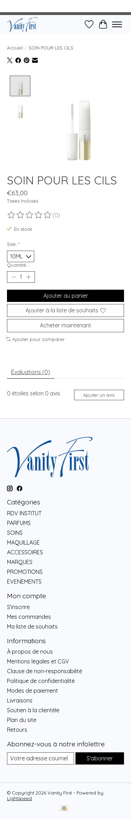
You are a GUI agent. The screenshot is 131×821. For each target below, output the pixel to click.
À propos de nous (30, 650)
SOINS (15, 532)
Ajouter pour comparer (35, 338)
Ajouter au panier (65, 294)
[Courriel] (40, 758)
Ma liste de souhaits (32, 625)
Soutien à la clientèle (33, 709)
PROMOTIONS (25, 571)
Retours (17, 728)
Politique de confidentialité (41, 680)
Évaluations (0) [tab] (30, 371)
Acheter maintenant (65, 324)
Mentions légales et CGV (38, 660)
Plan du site (21, 719)
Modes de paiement (32, 689)
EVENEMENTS (24, 580)
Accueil (15, 48)
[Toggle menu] (117, 24)
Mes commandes (29, 616)
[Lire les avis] (29, 214)
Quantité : (18, 264)
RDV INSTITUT (24, 512)
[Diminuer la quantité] (13, 276)
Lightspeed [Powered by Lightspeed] (19, 798)
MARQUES (19, 561)
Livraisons (19, 699)
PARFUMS (19, 522)
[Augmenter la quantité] (28, 276)
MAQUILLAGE (23, 541)
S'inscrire (18, 606)
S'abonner (100, 757)
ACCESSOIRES (25, 551)
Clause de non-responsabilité (44, 670)
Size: (13, 243)
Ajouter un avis (99, 394)
